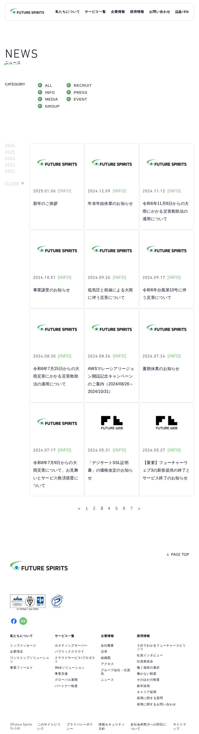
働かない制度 (146, 673)
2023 (10, 164)
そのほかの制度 (148, 679)
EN (186, 12)
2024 (10, 158)
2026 (10, 145)
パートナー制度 (66, 686)
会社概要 (107, 645)
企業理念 (16, 651)
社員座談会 (145, 661)
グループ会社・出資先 (115, 671)
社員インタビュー (150, 655)
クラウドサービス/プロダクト (75, 659)
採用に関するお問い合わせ (156, 704)
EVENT (80, 99)
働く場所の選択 (148, 667)
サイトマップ (179, 726)
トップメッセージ (23, 645)
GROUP (52, 106)
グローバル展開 (66, 679)
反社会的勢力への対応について (149, 726)
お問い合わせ (159, 12)
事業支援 (61, 673)
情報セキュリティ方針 (112, 726)
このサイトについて (48, 726)
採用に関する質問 (150, 698)
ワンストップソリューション (29, 659)
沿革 (104, 651)
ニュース (107, 679)
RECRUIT (83, 85)
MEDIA (51, 99)
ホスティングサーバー (71, 645)
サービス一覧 (95, 12)
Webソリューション (70, 667)
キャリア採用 (146, 692)
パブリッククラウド (69, 651)
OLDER (12, 183)
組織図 (106, 658)
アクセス (107, 664)
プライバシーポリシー (80, 726)
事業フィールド (21, 667)
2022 (10, 171)
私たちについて (67, 12)
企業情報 (118, 12)
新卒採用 (143, 686)
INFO (50, 92)
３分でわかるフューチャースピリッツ (161, 647)
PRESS (80, 92)
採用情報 (137, 12)
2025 (10, 152)
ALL (48, 85)
